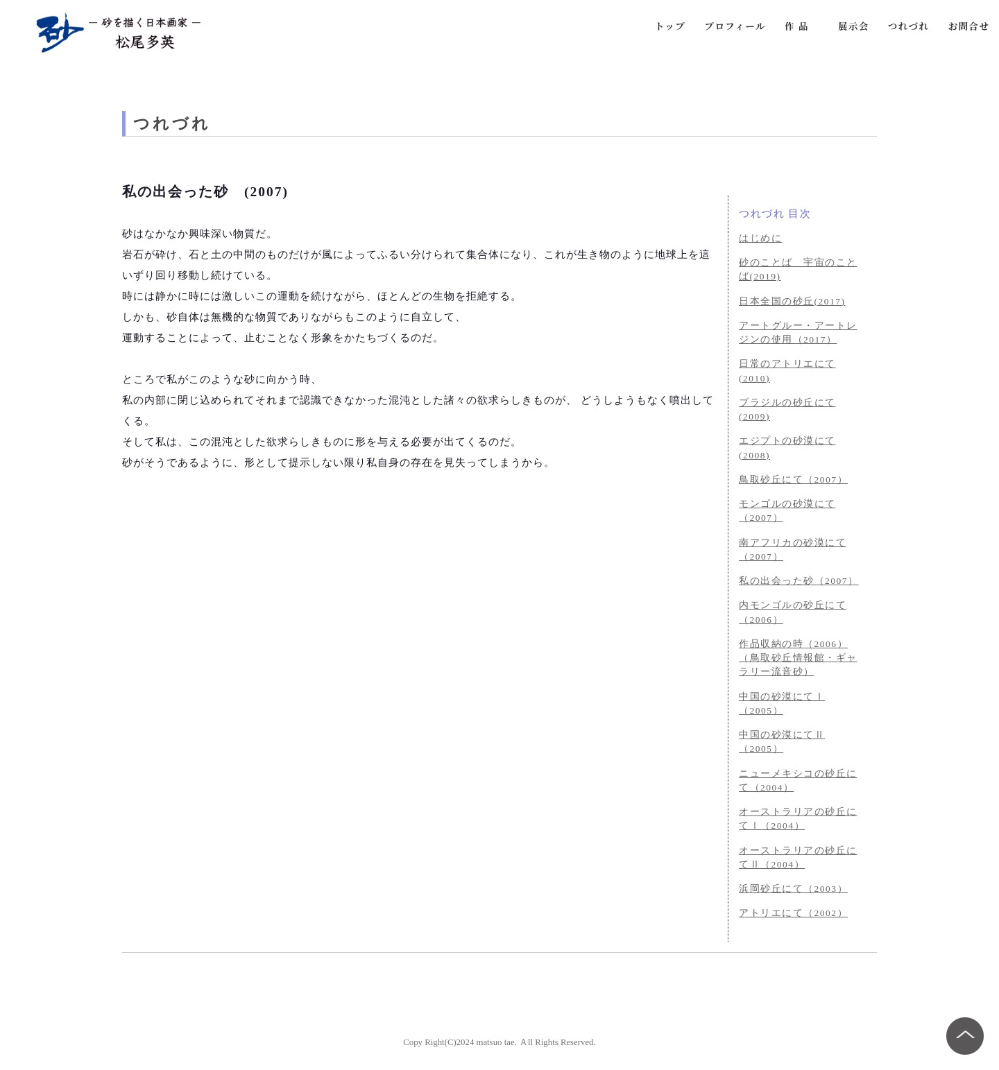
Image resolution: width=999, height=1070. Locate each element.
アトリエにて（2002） (793, 913)
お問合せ (969, 26)
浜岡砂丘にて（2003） (793, 888)
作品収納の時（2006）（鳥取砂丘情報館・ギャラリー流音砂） (798, 658)
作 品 (797, 26)
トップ (670, 26)
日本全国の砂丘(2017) (792, 301)
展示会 (853, 26)
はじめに (760, 238)
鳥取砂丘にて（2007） (793, 479)
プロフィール (735, 26)
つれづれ (909, 26)
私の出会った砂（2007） (799, 581)
